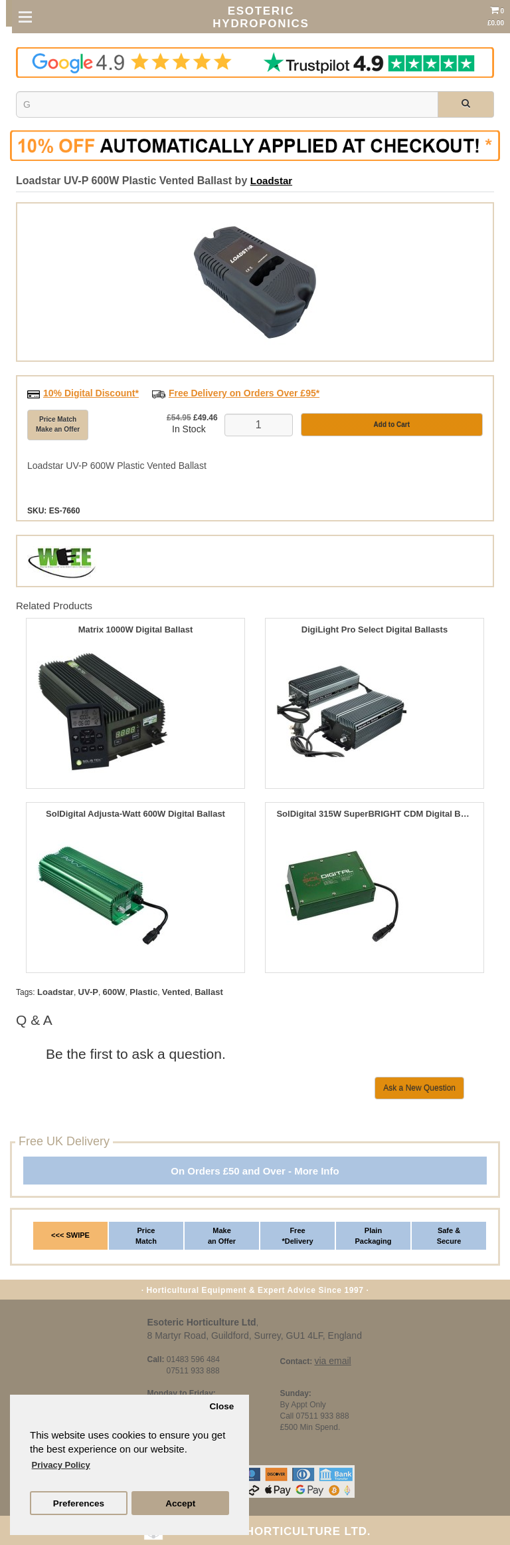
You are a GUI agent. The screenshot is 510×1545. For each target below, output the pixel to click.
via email (332, 1360)
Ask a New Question (419, 1088)
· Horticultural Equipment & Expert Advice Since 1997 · (255, 1290)
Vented (176, 992)
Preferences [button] (78, 1503)
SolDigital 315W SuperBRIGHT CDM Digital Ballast (374, 814)
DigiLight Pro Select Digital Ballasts (374, 629)
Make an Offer (222, 1235)
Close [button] (221, 1406)
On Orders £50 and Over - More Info (255, 1171)
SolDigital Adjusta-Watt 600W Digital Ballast (135, 814)
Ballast (209, 992)
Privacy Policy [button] (61, 1465)
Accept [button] (180, 1503)
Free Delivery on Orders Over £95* (244, 393)
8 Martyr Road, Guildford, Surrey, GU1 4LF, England (254, 1335)
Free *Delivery (297, 1235)
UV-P (88, 992)
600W (114, 992)
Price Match (146, 1235)
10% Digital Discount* (91, 393)
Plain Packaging (373, 1235)
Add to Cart (392, 424)
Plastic (143, 992)
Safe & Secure (449, 1235)
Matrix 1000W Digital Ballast (135, 629)
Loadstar (271, 180)
